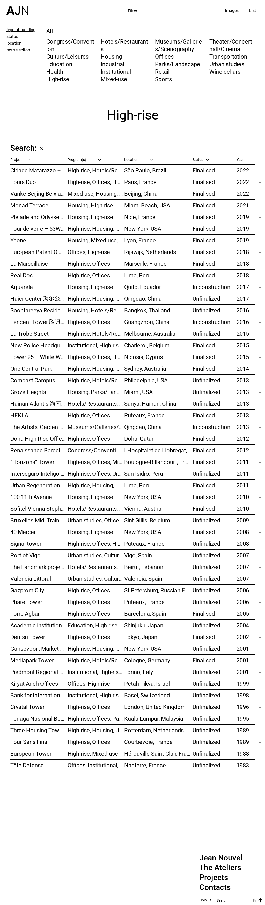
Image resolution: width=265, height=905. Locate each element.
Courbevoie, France (148, 742)
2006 (243, 590)
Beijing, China (141, 193)
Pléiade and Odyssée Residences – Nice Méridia (39, 217)
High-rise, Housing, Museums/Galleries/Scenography (96, 228)
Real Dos (21, 275)
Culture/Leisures (67, 56)
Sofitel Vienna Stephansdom (39, 508)
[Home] (17, 7)
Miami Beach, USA (147, 205)
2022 (243, 170)
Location (138, 159)
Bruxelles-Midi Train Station (39, 520)
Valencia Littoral (30, 578)
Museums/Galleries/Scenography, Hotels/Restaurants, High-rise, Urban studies (96, 427)
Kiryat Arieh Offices (34, 683)
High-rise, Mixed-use (93, 753)
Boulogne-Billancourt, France (158, 462)
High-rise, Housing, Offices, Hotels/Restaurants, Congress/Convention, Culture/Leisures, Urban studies (96, 485)
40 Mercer (23, 532)
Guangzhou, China (147, 322)
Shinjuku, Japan (143, 625)
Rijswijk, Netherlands (150, 252)
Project (20, 159)
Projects (213, 877)
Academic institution (36, 625)
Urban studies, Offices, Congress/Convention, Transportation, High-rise (96, 520)
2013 (243, 380)
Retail (162, 71)
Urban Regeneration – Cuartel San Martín (39, 485)
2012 (243, 438)
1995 (243, 718)
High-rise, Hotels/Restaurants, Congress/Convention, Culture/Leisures (96, 380)
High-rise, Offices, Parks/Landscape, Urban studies (96, 718)
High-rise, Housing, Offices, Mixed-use (96, 298)
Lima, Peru (137, 275)
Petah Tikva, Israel (147, 683)
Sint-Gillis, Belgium (147, 520)
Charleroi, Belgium (147, 345)
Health (54, 71)
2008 (243, 532)
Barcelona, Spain (145, 613)
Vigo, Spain (138, 555)
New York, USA (142, 228)
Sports (163, 79)
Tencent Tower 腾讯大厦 (39, 322)
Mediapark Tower (32, 660)
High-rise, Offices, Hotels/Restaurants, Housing (96, 543)
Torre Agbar (25, 613)
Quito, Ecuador (142, 287)
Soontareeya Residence (39, 310)
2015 (243, 333)
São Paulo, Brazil (145, 170)
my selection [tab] (18, 50)
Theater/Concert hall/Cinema (230, 45)
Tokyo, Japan (140, 637)
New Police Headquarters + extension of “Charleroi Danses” (39, 345)
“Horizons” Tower (32, 462)
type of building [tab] (21, 29)
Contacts (215, 887)
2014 (243, 368)
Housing (111, 56)
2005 (243, 613)
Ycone (18, 240)
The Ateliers (220, 868)
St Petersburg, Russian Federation (158, 590)
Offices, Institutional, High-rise (96, 765)
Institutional (116, 71)
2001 (243, 648)
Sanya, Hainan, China (150, 403)
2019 (243, 217)
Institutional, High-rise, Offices (96, 345)
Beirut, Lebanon (143, 567)
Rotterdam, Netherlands (154, 730)
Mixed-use (114, 79)
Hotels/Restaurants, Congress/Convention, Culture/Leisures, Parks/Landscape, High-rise (96, 403)
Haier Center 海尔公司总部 (39, 298)
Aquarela (21, 287)
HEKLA (19, 415)
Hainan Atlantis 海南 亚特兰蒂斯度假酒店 (39, 403)
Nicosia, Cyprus (143, 357)
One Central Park (31, 368)
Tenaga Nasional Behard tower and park (39, 718)
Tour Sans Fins (28, 742)
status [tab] (12, 36)
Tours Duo (23, 182)
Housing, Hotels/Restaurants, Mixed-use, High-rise (96, 310)
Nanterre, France (145, 765)
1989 (243, 730)
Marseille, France (145, 263)
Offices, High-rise (89, 252)
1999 (243, 683)
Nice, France (140, 217)
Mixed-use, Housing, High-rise (96, 193)
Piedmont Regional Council (39, 672)
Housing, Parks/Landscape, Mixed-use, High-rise (96, 392)
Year (243, 159)
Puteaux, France (144, 415)
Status (201, 159)
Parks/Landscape (177, 64)
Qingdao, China (143, 298)
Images (232, 10)
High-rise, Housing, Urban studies (96, 730)
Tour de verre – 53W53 (38, 228)
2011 (243, 462)
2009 (243, 520)
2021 (243, 205)
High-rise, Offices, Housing (96, 357)
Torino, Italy (138, 672)
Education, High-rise (92, 625)
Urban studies (226, 64)
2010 (243, 497)
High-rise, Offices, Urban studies (96, 473)
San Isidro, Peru (143, 473)
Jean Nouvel (220, 858)
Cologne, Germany (147, 660)
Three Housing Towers (38, 730)
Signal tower (25, 543)
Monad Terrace (29, 205)
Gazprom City (27, 590)
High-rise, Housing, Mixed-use (96, 368)
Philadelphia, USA (146, 380)
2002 (243, 637)
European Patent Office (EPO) (39, 252)
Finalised (204, 170)
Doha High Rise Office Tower (39, 438)
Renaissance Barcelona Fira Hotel (39, 450)
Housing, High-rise (90, 205)
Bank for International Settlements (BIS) (39, 695)
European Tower (30, 753)
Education (59, 64)
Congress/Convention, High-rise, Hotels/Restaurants (96, 450)
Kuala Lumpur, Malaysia (153, 718)
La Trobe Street (29, 333)
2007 (243, 555)
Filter (132, 11)
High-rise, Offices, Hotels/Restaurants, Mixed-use (96, 182)
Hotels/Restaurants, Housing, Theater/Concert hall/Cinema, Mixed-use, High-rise (96, 567)
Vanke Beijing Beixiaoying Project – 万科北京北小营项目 (39, 193)
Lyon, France (140, 240)
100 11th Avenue (31, 497)
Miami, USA (138, 392)
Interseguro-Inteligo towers (39, 473)
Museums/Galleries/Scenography (178, 45)
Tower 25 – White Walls (39, 357)
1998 (243, 695)
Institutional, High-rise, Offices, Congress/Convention (96, 672)
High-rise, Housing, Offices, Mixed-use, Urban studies (96, 648)
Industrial (112, 64)
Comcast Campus (32, 380)
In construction (211, 287)
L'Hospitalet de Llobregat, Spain (158, 450)
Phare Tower (26, 602)
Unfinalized (206, 298)
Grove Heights (28, 392)
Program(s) (84, 159)
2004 (243, 625)
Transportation (228, 56)
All (49, 30)
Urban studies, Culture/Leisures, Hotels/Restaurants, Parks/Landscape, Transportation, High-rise (96, 555)
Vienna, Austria (142, 508)
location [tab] (13, 43)
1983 (243, 765)
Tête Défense (27, 765)
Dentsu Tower (27, 637)
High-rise (57, 79)
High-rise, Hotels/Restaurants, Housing (96, 170)
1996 (243, 707)
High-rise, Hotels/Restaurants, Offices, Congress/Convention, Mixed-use (96, 660)
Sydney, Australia (145, 368)
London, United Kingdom (155, 707)
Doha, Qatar (138, 438)
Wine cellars (225, 71)
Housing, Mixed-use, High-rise (96, 240)
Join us (205, 900)
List (252, 10)
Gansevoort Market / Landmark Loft (39, 648)
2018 (243, 252)
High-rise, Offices (89, 263)
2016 (243, 310)
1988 (243, 753)
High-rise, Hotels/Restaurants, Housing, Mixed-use (96, 333)
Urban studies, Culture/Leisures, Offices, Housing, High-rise (96, 578)
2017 (243, 287)
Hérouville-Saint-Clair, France (158, 753)
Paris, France (140, 182)
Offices (164, 56)
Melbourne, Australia (149, 333)
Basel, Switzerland (147, 695)
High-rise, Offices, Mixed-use (96, 462)
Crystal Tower (27, 707)
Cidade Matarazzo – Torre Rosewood (39, 170)
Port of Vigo (25, 555)
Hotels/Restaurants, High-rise (96, 508)
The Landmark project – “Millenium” (39, 567)
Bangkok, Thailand (147, 310)
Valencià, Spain (143, 578)
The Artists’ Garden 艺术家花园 (39, 427)
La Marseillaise (29, 263)
